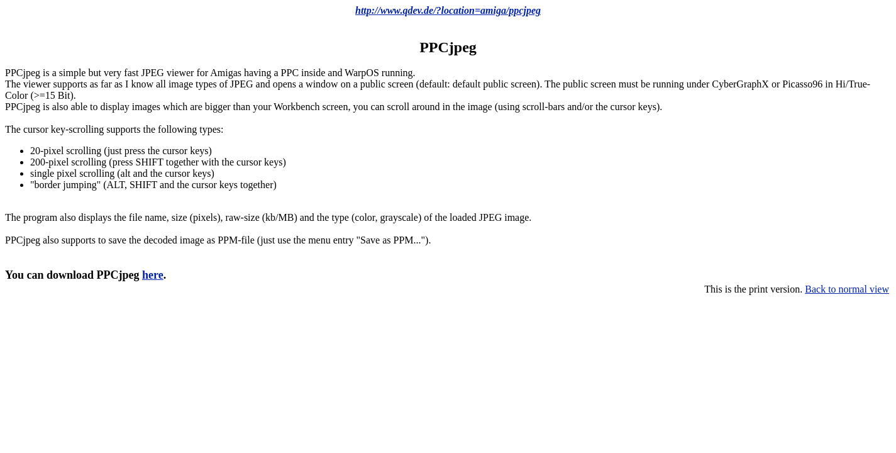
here (152, 275)
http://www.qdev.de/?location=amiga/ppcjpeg (448, 10)
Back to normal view (847, 289)
